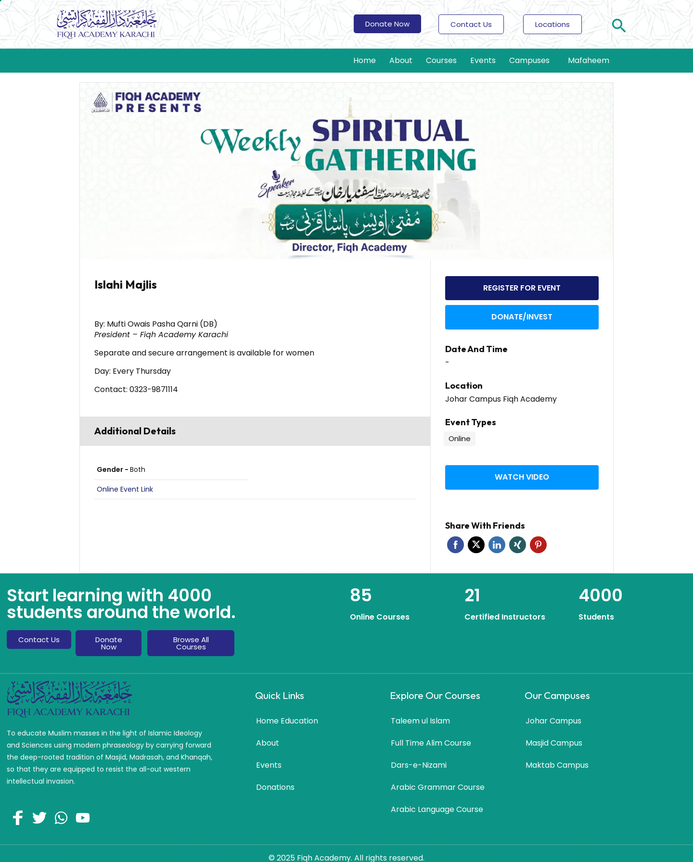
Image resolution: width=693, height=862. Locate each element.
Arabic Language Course (437, 797)
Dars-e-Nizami (419, 753)
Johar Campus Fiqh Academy (501, 391)
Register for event (522, 286)
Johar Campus (553, 709)
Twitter (476, 533)
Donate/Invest (521, 311)
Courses (441, 60)
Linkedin (496, 533)
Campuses (531, 60)
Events (483, 60)
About (400, 60)
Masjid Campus (554, 731)
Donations (275, 775)
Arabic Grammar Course (438, 775)
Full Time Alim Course (431, 731)
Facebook (455, 533)
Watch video (522, 467)
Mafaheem (588, 60)
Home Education (287, 709)
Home (364, 60)
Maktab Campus (557, 753)
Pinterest (538, 533)
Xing (517, 533)
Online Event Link (125, 489)
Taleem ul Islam (420, 709)
